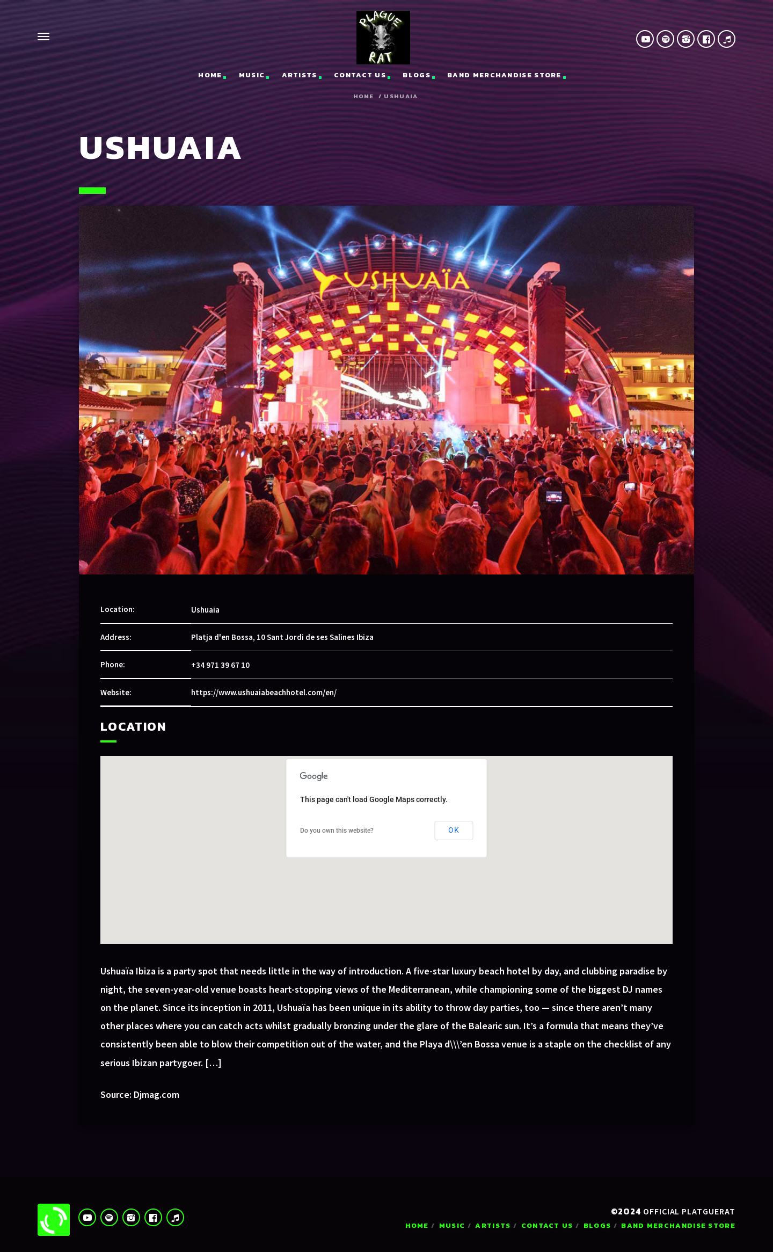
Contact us (360, 75)
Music (252, 75)
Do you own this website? (337, 830)
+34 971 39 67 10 (220, 665)
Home (210, 75)
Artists (299, 75)
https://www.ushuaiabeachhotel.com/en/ (264, 692)
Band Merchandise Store (504, 75)
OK (454, 830)
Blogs (417, 75)
